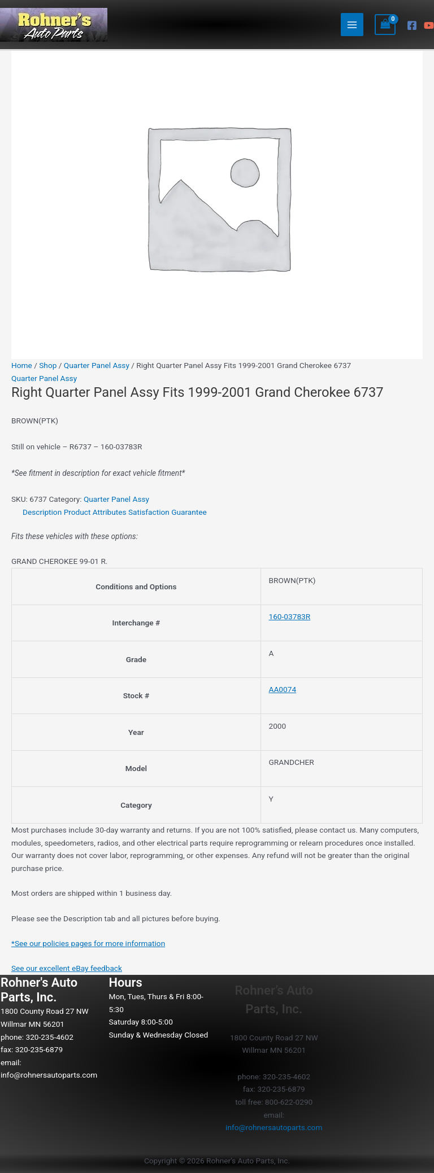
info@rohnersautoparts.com (49, 1074)
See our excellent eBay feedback (66, 968)
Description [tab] (42, 512)
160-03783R (290, 616)
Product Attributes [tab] (95, 512)
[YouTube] (429, 25)
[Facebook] (412, 25)
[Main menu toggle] (352, 24)
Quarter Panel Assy (96, 365)
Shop (48, 365)
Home (21, 365)
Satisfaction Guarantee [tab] (167, 512)
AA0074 (283, 689)
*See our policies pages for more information (88, 943)
